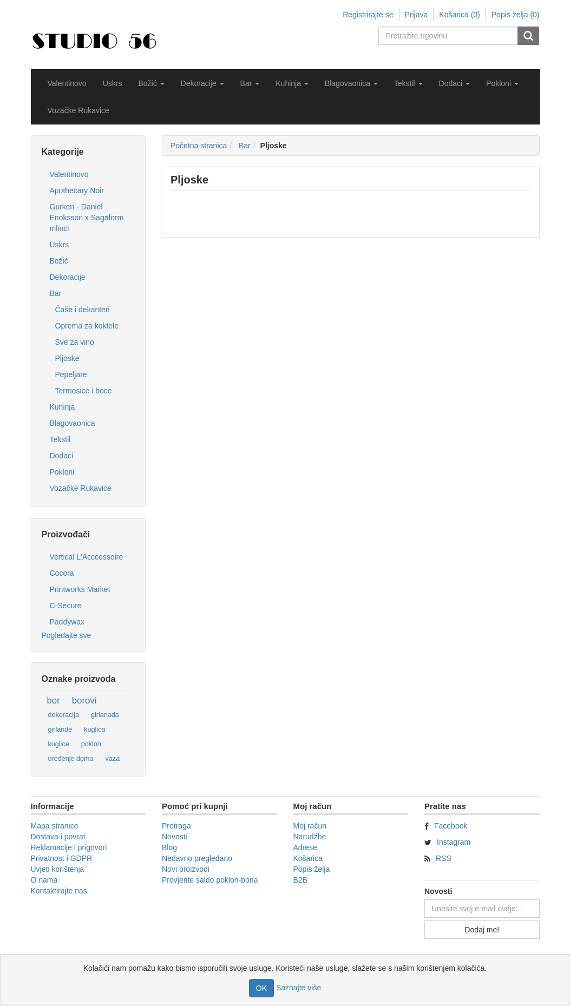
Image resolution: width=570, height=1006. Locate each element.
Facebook (450, 825)
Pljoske (67, 358)
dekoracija (63, 715)
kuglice (58, 744)
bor (53, 700)
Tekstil (60, 439)
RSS (443, 858)
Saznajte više (298, 987)
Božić (59, 261)
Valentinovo (67, 83)
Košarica (308, 858)
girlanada (105, 715)
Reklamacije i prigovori (69, 847)
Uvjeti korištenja (57, 869)
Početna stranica (199, 145)
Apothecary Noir (77, 190)
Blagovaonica (72, 423)
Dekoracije (68, 277)
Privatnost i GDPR (62, 858)
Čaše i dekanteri (82, 309)
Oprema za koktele (87, 325)
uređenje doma (71, 758)
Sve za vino (74, 342)
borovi (84, 700)
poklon (91, 744)
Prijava (416, 14)
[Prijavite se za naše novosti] (482, 908)
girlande (60, 729)
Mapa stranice (54, 825)
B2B (300, 880)
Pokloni (62, 472)
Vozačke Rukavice (78, 110)
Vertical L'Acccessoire (86, 557)
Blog (169, 847)
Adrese (305, 847)
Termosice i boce (83, 390)
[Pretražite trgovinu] (448, 36)
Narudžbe (309, 836)
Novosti (174, 836)
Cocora (62, 573)
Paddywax (67, 621)
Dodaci (62, 455)
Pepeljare (71, 374)
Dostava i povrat (58, 836)
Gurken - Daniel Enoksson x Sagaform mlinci (87, 217)
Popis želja (311, 869)
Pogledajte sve (66, 635)
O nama (44, 880)
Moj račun (309, 825)
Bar (56, 293)
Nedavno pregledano (197, 858)
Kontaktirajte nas (59, 890)
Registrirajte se (368, 14)
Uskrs (112, 83)
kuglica (94, 729)
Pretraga (176, 825)
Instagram (453, 842)
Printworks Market (80, 589)
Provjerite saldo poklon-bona (210, 880)
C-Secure (66, 605)
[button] (151, 83)
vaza (113, 758)
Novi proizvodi (185, 869)
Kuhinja (62, 407)
